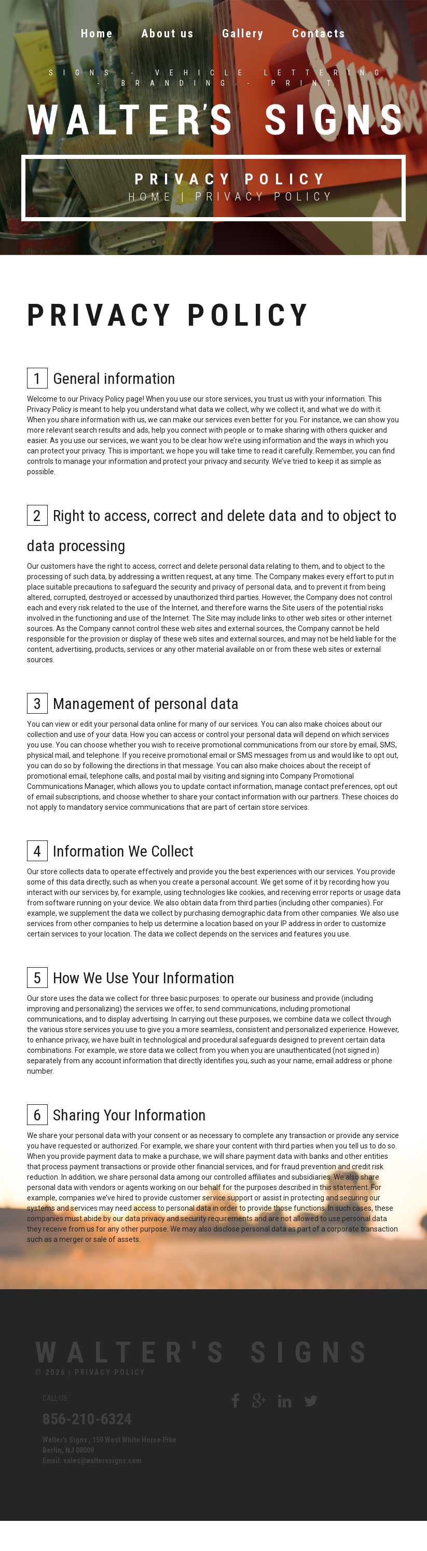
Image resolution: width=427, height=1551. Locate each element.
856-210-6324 (87, 1449)
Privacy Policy (110, 1402)
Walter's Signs (146, 1366)
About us (168, 32)
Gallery (243, 32)
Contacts (319, 32)
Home (97, 32)
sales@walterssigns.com (102, 1491)
